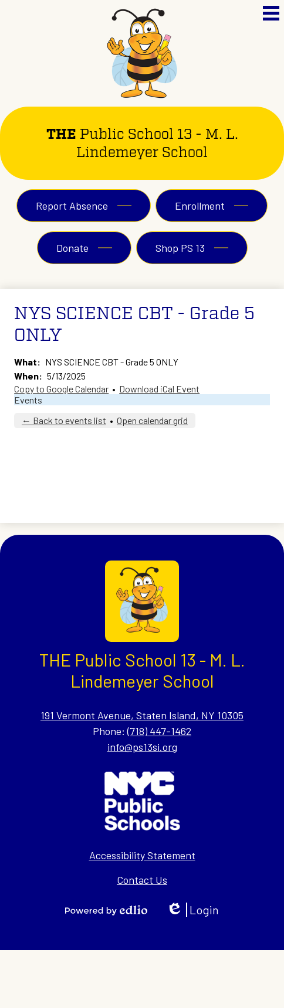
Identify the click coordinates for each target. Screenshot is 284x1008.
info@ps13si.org (142, 746)
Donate (72, 247)
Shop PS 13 (180, 247)
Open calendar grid (152, 420)
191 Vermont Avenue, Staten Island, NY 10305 (142, 715)
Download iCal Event (159, 388)
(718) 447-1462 (159, 731)
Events (28, 399)
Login (192, 910)
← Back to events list (64, 420)
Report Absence (72, 205)
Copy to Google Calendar (61, 388)
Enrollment (200, 205)
